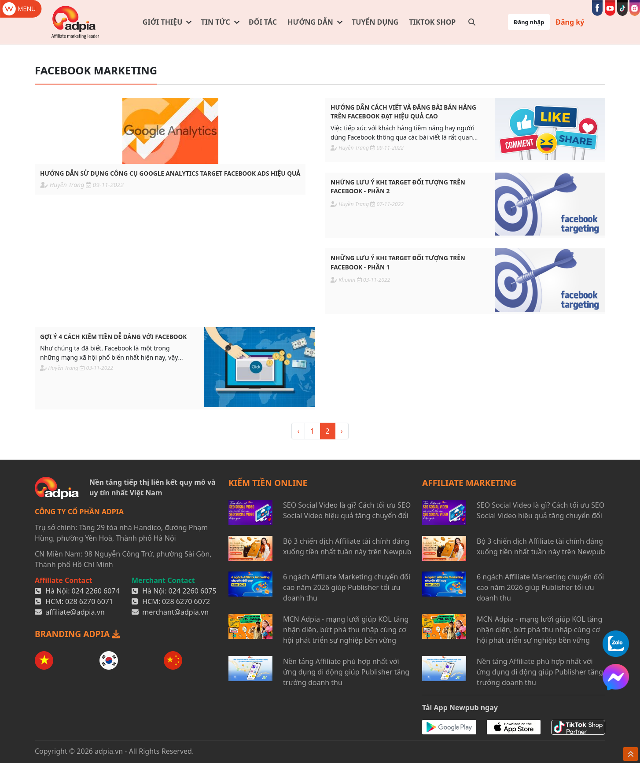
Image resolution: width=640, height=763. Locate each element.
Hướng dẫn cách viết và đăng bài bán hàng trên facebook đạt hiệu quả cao (403, 111)
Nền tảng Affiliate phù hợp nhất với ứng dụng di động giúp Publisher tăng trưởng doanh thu (346, 671)
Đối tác (263, 22)
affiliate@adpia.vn (75, 612)
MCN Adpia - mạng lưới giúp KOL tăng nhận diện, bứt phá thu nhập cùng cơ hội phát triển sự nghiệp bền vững (345, 629)
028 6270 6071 (89, 601)
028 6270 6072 (186, 601)
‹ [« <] (298, 431)
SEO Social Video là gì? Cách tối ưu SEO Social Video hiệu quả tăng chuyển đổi (347, 510)
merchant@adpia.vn (175, 612)
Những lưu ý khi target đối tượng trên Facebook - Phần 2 (398, 186)
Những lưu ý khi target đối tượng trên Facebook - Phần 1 (398, 262)
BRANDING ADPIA (77, 634)
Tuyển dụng (375, 22)
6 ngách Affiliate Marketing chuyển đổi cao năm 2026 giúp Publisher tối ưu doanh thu (346, 587)
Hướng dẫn (310, 22)
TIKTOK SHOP (432, 22)
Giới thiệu (162, 22)
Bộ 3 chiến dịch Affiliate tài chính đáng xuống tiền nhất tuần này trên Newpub (347, 546)
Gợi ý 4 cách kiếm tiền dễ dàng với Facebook (113, 336)
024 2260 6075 (193, 591)
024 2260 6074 (96, 591)
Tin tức (215, 22)
